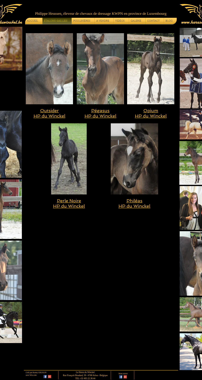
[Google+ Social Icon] (49, 376)
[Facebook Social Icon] (45, 376)
